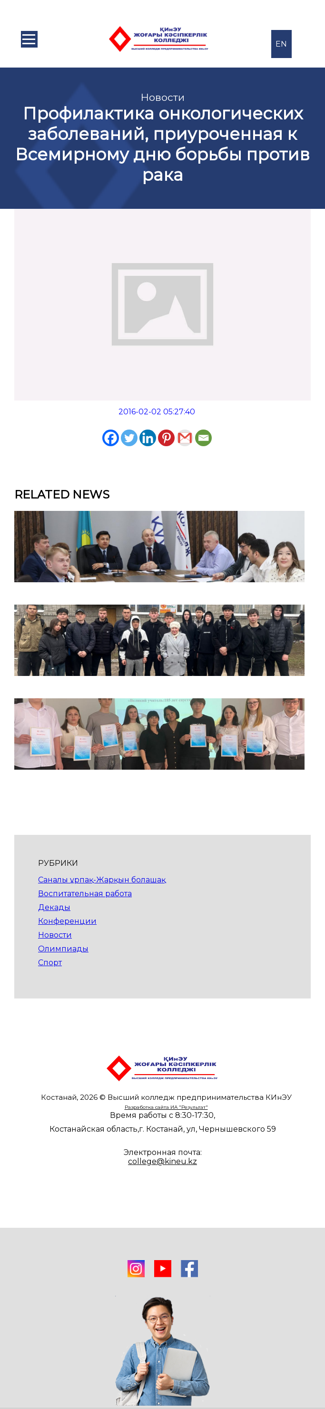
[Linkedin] (147, 438)
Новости (55, 934)
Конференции (67, 921)
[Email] (203, 438)
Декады (54, 907)
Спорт (50, 962)
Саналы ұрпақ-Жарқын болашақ (102, 879)
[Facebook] (110, 438)
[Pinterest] (166, 438)
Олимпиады (63, 948)
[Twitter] (129, 438)
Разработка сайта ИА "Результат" (166, 1107)
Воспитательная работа (85, 893)
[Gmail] (185, 438)
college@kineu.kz (162, 1161)
